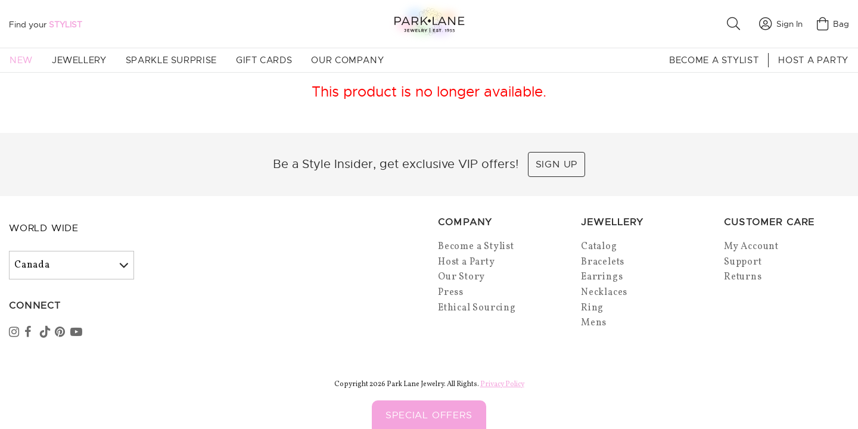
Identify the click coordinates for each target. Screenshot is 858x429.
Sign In (781, 23)
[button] (736, 23)
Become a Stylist (713, 60)
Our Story (461, 277)
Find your (45, 24)
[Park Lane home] (429, 23)
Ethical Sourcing (477, 308)
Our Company (347, 60)
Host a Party (813, 60)
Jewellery (79, 60)
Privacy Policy (502, 384)
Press (451, 292)
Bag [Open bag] (833, 23)
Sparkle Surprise (171, 60)
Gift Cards (264, 60)
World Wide (44, 228)
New (21, 60)
